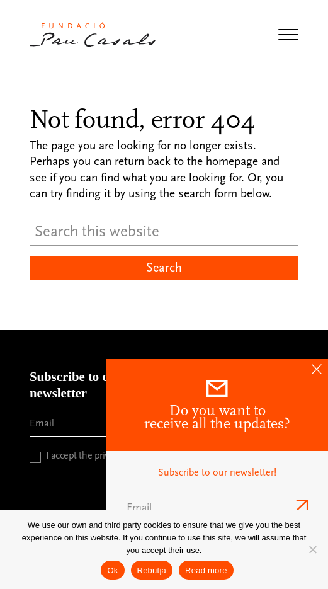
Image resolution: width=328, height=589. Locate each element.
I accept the (96, 455)
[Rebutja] (312, 549)
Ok (112, 570)
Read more (206, 570)
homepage (232, 161)
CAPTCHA (51, 482)
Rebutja (152, 570)
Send (300, 505)
